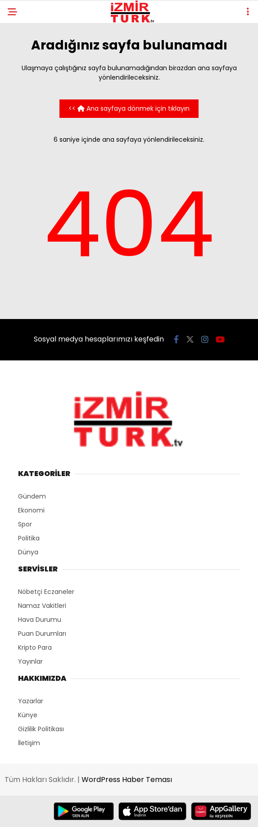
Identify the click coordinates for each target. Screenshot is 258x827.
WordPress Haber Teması (126, 779)
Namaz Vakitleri (42, 605)
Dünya (28, 552)
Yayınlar (30, 661)
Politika (29, 538)
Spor (25, 524)
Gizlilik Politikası (41, 728)
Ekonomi (31, 510)
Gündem (32, 496)
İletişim (29, 742)
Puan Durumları (42, 633)
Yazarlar (30, 701)
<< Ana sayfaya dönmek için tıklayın (129, 108)
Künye (27, 714)
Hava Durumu (39, 619)
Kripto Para (35, 647)
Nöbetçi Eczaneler (46, 591)
